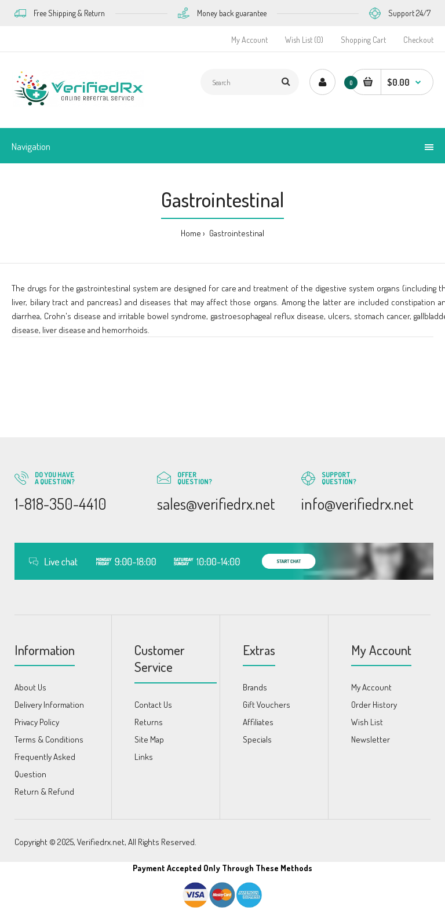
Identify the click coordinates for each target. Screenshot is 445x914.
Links (143, 756)
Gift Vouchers (266, 704)
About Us (30, 687)
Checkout (418, 40)
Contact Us (153, 704)
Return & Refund (44, 791)
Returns (148, 721)
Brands (255, 687)
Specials (257, 739)
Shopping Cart (363, 40)
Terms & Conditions (48, 739)
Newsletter (370, 739)
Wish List (367, 721)
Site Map (149, 739)
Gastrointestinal (235, 233)
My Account (249, 40)
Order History (374, 704)
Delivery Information (49, 704)
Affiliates (258, 721)
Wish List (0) (304, 40)
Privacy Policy (36, 721)
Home (191, 233)
